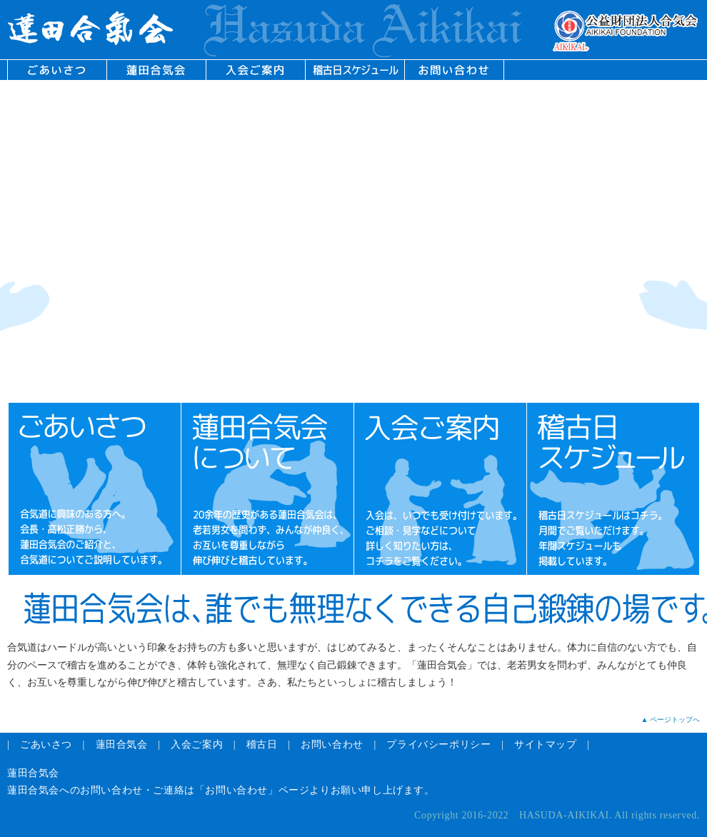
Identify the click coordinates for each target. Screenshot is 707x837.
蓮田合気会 (122, 744)
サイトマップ (545, 744)
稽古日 (262, 744)
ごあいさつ (46, 744)
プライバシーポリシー (438, 744)
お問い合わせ (332, 744)
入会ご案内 (197, 744)
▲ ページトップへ (670, 719)
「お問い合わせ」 (237, 790)
